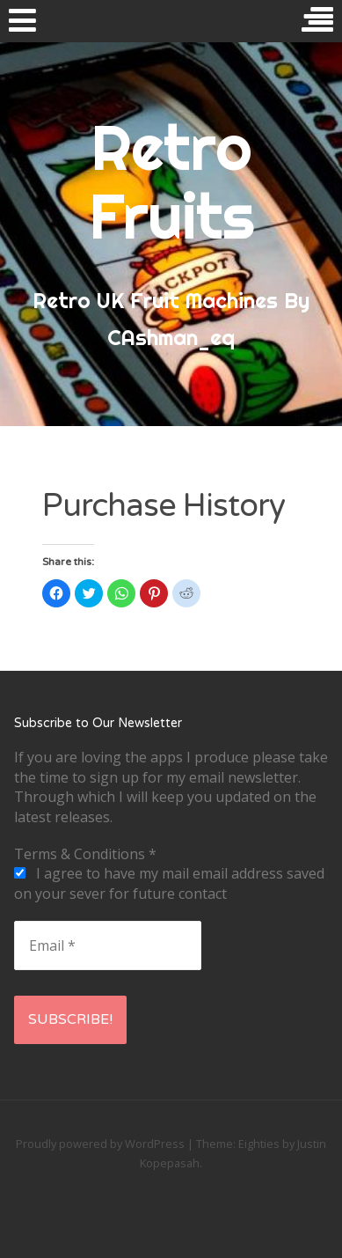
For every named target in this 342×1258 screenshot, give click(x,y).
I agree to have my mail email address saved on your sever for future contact (169, 883)
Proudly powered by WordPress (100, 1143)
